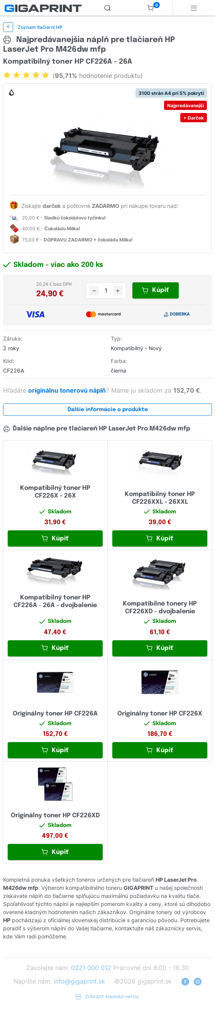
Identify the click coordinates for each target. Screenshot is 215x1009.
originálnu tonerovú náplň (67, 390)
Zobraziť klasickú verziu (107, 996)
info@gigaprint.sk (79, 981)
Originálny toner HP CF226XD (55, 815)
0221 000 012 (91, 968)
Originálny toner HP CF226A (55, 713)
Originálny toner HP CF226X (159, 713)
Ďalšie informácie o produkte (108, 409)
